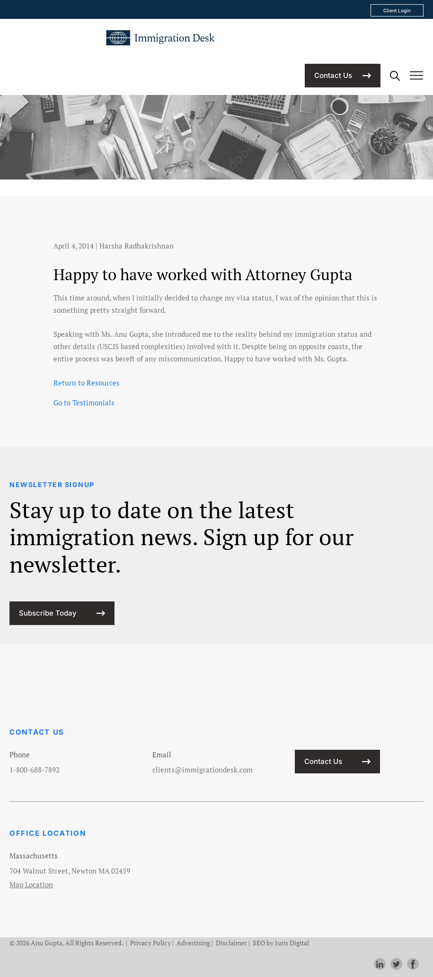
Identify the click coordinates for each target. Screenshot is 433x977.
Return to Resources (86, 382)
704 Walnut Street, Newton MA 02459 (69, 870)
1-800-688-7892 (34, 769)
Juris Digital (292, 942)
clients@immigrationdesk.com (202, 769)
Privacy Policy (150, 942)
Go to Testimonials (84, 402)
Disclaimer (231, 942)
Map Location (31, 884)
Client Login (397, 10)
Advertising (193, 942)
